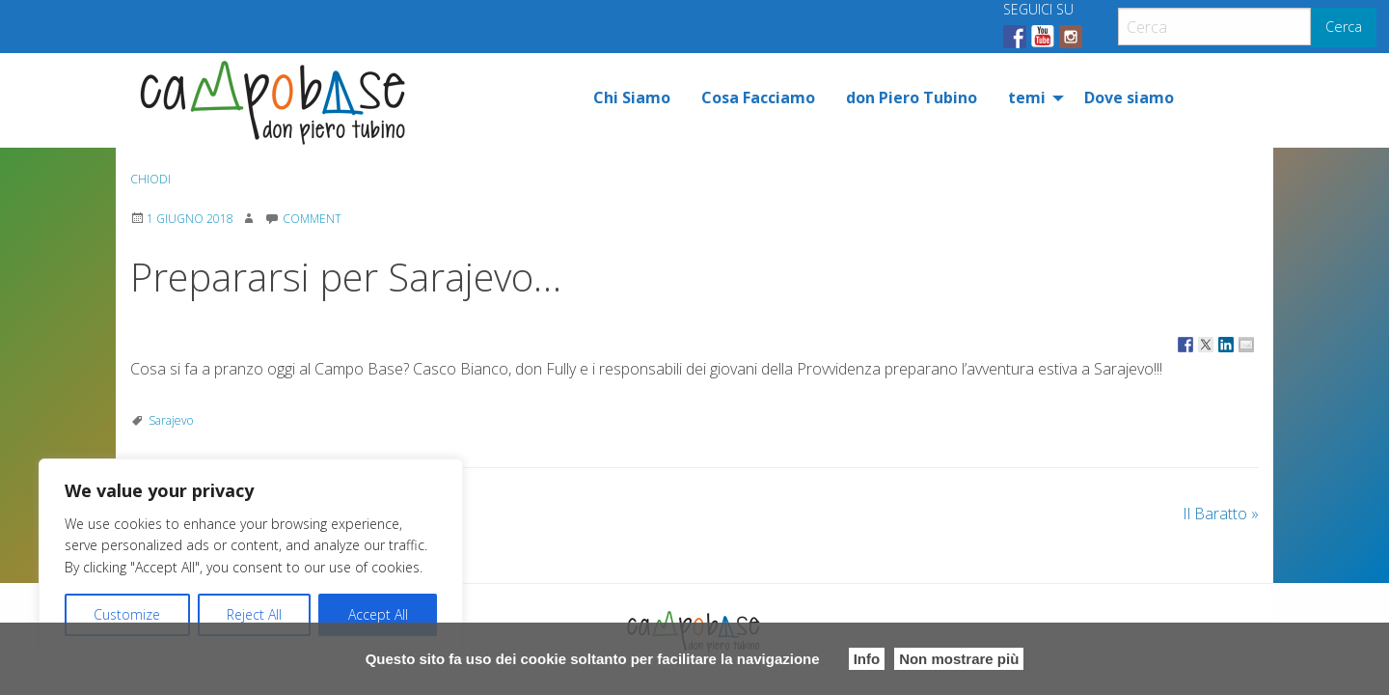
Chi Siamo (631, 97)
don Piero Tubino (911, 97)
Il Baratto (1221, 513)
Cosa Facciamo (758, 97)
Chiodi (150, 179)
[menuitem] (632, 97)
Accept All (378, 614)
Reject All (254, 614)
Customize (127, 614)
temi (1027, 97)
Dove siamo (1129, 97)
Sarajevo (171, 420)
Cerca (1343, 26)
